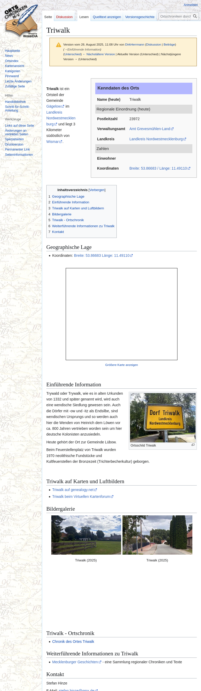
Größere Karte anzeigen (121, 364)
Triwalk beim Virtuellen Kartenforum (81, 496)
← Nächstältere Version (99, 54)
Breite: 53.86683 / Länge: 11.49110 (158, 168)
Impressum (73, 680)
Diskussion (153, 44)
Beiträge (169, 44)
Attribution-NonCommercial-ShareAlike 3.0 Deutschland (139, 660)
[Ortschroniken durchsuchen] (179, 16)
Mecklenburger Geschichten (75, 608)
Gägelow (53, 106)
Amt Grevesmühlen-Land (149, 129)
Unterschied (72, 54)
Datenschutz (54, 680)
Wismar (52, 142)
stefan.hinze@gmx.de (76, 636)
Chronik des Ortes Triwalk (73, 587)
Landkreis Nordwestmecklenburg (156, 139)
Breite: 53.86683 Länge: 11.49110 (102, 255)
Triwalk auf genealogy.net (72, 490)
